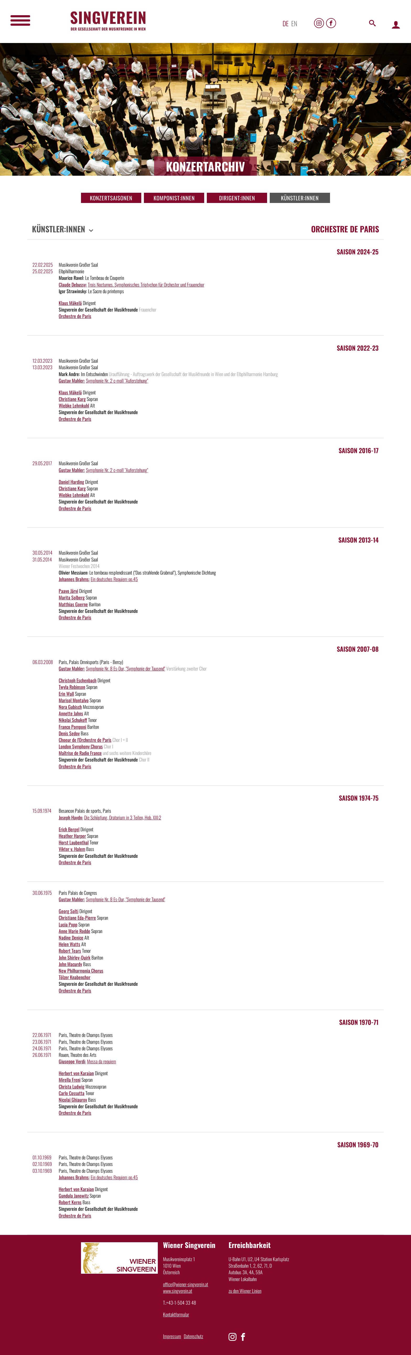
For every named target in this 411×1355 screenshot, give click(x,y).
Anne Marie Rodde (74, 931)
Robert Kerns (70, 1202)
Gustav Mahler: (72, 380)
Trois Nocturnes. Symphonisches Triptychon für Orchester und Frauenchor (146, 284)
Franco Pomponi (72, 726)
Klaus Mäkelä (70, 302)
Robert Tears (70, 950)
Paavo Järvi (68, 590)
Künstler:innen (300, 198)
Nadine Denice (71, 937)
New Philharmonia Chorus (81, 970)
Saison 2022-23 (357, 347)
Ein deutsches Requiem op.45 (114, 579)
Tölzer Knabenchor (74, 977)
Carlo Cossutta (71, 1093)
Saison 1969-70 (357, 1144)
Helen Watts (69, 944)
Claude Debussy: (73, 284)
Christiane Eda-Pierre (77, 917)
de (286, 23)
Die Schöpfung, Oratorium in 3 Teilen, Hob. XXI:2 (122, 817)
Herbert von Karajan (76, 1073)
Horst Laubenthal (74, 842)
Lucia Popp (68, 924)
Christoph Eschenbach (77, 680)
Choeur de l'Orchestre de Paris (85, 739)
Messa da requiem (101, 1061)
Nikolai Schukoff (73, 719)
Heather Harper (72, 835)
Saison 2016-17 (358, 450)
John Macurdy (70, 964)
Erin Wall (66, 693)
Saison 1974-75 (358, 797)
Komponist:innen (174, 198)
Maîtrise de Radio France (80, 752)
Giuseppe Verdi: (72, 1061)
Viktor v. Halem (72, 848)
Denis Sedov (69, 733)
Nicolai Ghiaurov (73, 1099)
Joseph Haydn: (71, 817)
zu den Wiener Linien (245, 1290)
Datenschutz (193, 1336)
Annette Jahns (71, 713)
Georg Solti (68, 911)
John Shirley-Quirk (74, 957)
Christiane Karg (72, 398)
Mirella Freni (69, 1079)
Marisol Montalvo (74, 700)
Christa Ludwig (71, 1086)
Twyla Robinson (72, 686)
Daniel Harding (71, 481)
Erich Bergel (69, 829)
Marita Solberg (72, 597)
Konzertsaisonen (111, 198)
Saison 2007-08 (357, 649)
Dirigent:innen (237, 198)
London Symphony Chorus (81, 746)
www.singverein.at (177, 1290)
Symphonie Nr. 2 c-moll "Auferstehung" (117, 380)
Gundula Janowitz (74, 1195)
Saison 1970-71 (358, 1022)
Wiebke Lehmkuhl (74, 405)
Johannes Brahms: (74, 579)
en (294, 23)
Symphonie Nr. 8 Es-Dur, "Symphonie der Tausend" (125, 668)
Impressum (172, 1336)
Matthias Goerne (73, 604)
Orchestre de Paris (75, 316)
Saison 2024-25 (357, 251)
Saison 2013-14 (358, 539)
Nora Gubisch (70, 706)
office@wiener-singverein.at (185, 1284)
